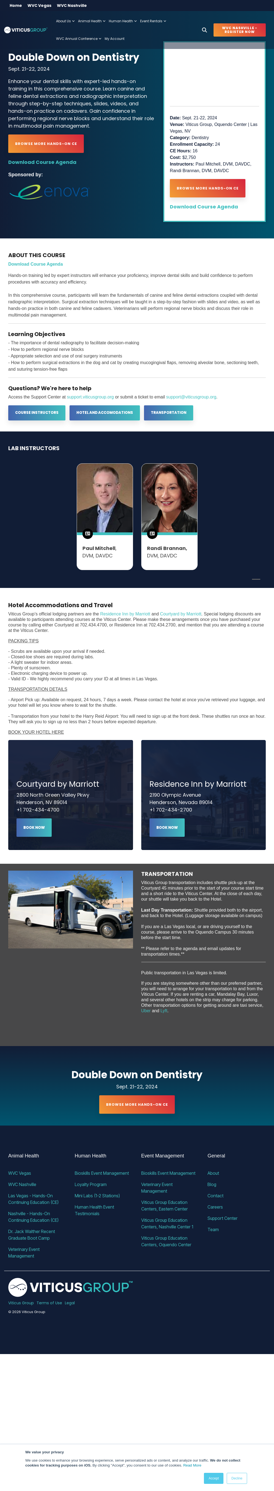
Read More (192, 1465)
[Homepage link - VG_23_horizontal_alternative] (70, 1294)
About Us (65, 21)
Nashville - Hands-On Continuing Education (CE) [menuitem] (33, 1217)
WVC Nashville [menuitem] (72, 5)
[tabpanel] (105, 516)
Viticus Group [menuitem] (21, 1303)
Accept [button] (214, 1478)
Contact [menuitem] (215, 1195)
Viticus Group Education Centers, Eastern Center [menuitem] (165, 1206)
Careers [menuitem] (215, 1207)
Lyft (163, 1010)
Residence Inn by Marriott (125, 614)
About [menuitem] (213, 1173)
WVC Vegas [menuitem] (39, 5)
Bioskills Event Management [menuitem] (102, 1173)
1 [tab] (255, 581)
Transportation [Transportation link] (168, 412)
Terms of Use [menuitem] (49, 1303)
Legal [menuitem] (70, 1303)
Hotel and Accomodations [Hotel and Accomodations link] (104, 412)
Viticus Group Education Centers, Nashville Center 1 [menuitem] (167, 1223)
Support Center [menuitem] (222, 1218)
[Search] (204, 30)
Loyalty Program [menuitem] (91, 1184)
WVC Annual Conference (78, 38)
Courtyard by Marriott (180, 614)
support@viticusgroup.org (191, 397)
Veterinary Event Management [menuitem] (24, 1253)
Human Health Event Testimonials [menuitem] (95, 1210)
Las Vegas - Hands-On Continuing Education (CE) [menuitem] (33, 1199)
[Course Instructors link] (36, 412)
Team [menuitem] (213, 1229)
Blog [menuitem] (211, 1184)
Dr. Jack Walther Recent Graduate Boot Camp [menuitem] (32, 1235)
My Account (114, 38)
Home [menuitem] (16, 5)
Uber (146, 1010)
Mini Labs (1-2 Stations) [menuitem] (97, 1195)
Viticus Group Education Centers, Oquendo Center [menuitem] (166, 1241)
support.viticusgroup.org (90, 397)
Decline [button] (236, 1478)
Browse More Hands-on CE (46, 143)
